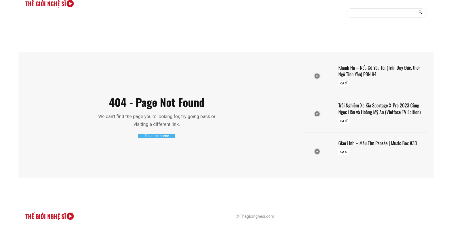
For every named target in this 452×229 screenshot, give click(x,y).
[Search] (420, 13)
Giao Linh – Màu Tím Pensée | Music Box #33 (380, 143)
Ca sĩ (344, 83)
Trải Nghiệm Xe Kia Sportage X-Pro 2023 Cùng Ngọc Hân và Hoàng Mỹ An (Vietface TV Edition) (382, 108)
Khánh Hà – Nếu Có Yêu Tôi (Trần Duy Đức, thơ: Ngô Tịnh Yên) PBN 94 (381, 71)
